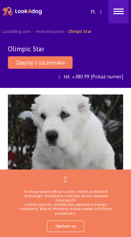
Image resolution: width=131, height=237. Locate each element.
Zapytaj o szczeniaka (40, 63)
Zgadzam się (65, 226)
